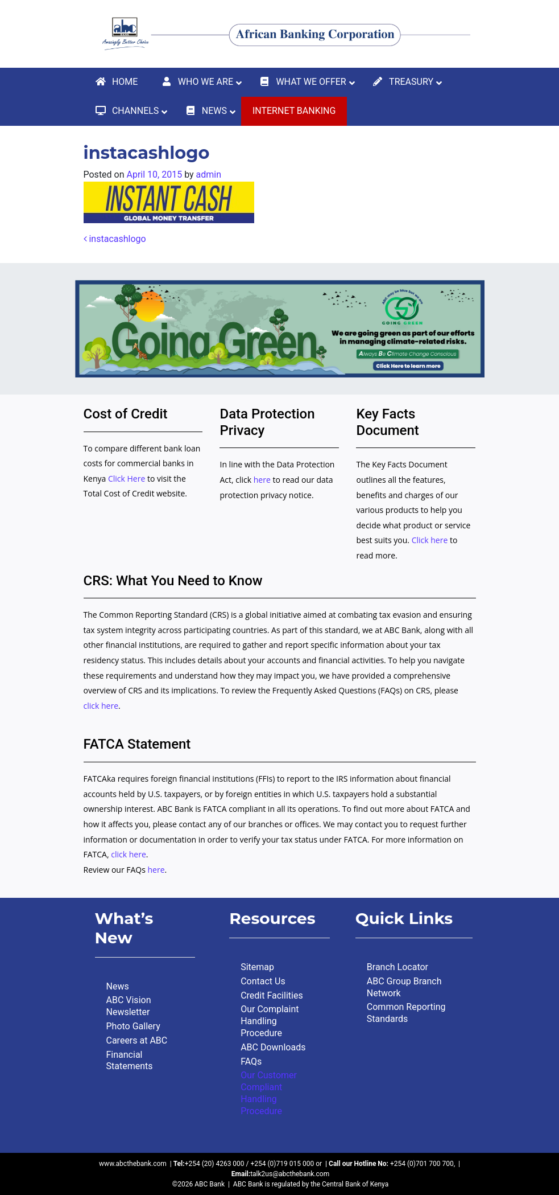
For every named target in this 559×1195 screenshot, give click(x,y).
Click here (430, 540)
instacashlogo (115, 238)
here (262, 479)
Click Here (127, 478)
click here (101, 705)
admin (208, 174)
